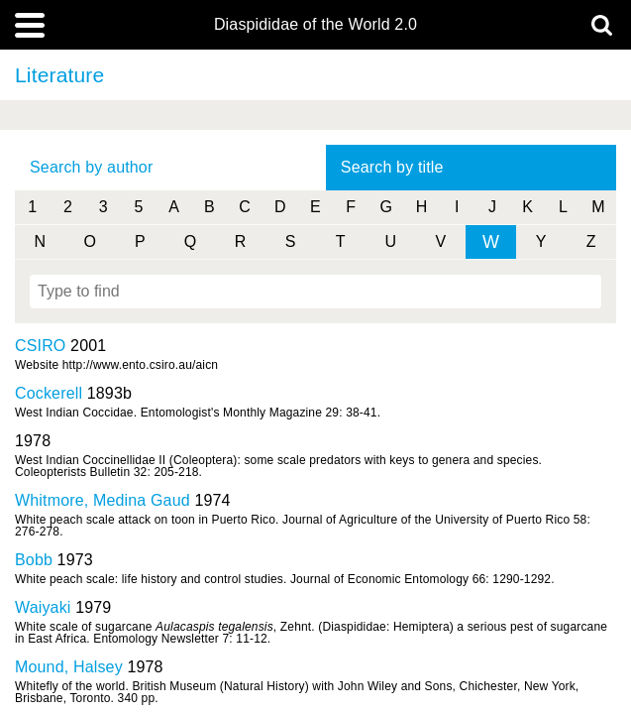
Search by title (392, 167)
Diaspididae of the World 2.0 (315, 25)
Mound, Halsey (69, 666)
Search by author (91, 167)
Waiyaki (43, 607)
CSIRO (40, 345)
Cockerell (48, 393)
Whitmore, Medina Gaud (102, 500)
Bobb (34, 559)
